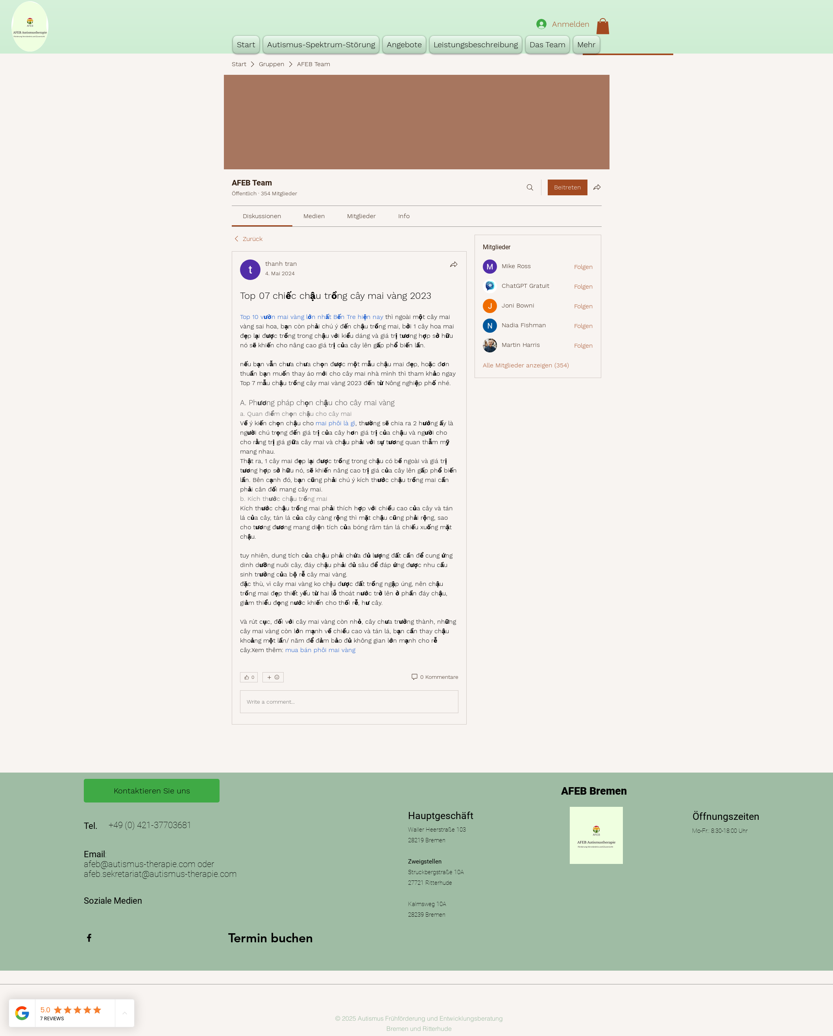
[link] (262, 216)
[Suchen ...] (530, 187)
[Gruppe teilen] (597, 187)
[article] (349, 488)
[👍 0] (249, 677)
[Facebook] (89, 937)
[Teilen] (453, 264)
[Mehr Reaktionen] (273, 677)
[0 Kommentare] (434, 677)
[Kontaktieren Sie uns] (152, 790)
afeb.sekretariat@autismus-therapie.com (160, 874)
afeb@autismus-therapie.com (140, 864)
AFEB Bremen (594, 791)
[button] (603, 26)
